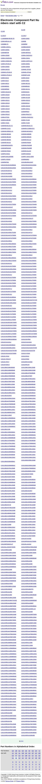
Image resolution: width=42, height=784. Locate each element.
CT (16, 755)
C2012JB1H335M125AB (28, 502)
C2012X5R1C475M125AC (8, 687)
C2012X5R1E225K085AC (28, 704)
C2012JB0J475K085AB (28, 373)
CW (26, 755)
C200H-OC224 (5, 97)
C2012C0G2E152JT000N (28, 305)
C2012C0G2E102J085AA (8, 297)
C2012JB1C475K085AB (28, 440)
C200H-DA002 (5, 66)
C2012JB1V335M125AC (8, 527)
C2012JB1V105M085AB (8, 516)
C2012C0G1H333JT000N (28, 227)
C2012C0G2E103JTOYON (29, 300)
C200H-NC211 (25, 89)
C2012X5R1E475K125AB (8, 724)
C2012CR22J (25, 356)
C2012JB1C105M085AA (8, 418)
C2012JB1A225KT (6, 395)
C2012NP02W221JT (7, 544)
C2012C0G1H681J (26, 246)
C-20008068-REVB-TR (7, 38)
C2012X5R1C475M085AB (29, 684)
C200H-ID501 (25, 80)
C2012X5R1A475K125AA (8, 628)
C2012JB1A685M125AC (8, 412)
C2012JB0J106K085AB (8, 367)
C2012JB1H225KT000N (28, 496)
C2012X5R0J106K (6, 550)
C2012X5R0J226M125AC (28, 569)
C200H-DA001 (25, 64)
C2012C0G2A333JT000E (28, 283)
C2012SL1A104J (26, 544)
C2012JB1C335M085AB (8, 437)
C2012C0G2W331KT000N (9, 331)
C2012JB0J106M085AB (8, 370)
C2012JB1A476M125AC (8, 407)
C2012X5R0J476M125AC (28, 580)
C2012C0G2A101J (6, 263)
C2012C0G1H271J (26, 213)
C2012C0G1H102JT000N (8, 182)
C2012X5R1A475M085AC (29, 631)
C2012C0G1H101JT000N (8, 179)
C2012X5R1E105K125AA (8, 693)
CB (16, 750)
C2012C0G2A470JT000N (28, 286)
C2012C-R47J (5, 362)
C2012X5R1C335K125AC (8, 673)
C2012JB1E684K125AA (28, 471)
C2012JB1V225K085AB (8, 519)
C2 (16, 758)
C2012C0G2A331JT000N (28, 280)
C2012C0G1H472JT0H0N (8, 238)
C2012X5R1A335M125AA (29, 620)
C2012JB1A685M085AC (28, 409)
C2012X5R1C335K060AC (8, 670)
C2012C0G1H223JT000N (28, 207)
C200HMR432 (25, 86)
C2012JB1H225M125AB (28, 499)
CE (26, 750)
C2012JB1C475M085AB (8, 446)
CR (39, 753)
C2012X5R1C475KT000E (8, 682)
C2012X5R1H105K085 (28, 735)
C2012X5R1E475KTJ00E (8, 727)
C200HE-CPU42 (26, 72)
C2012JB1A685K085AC (28, 407)
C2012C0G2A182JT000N (28, 272)
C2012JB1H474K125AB (28, 505)
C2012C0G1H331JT (27, 218)
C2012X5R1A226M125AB (8, 614)
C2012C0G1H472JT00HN (29, 235)
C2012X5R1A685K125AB (28, 639)
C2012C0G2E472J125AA (8, 317)
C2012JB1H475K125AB (28, 507)
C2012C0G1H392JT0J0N (8, 232)
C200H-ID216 (25, 78)
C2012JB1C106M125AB (8, 421)
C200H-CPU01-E (6, 64)
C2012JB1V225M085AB (8, 521)
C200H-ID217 (5, 80)
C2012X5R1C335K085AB (28, 670)
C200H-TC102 (25, 120)
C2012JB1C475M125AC (28, 446)
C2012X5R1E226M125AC (29, 713)
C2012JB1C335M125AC (28, 437)
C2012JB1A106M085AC (28, 390)
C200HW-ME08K (26, 134)
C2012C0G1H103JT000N (28, 184)
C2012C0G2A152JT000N (8, 272)
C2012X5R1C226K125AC (8, 665)
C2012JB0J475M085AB (8, 376)
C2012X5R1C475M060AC (8, 684)
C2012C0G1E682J (6, 173)
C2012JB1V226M (6, 524)
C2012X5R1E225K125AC (8, 707)
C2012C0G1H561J (6, 241)
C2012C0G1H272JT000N (8, 215)
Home (2, 15)
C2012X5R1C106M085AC (8, 654)
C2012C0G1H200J (26, 198)
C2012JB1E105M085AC (8, 452)
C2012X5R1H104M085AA (8, 735)
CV (23, 755)
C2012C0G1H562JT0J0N (8, 246)
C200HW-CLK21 (6, 128)
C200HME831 (5, 86)
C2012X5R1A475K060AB (8, 625)
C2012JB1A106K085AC (28, 387)
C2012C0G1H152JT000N (28, 193)
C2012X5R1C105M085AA (8, 648)
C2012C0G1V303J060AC (28, 260)
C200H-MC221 (25, 83)
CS (13, 755)
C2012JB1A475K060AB (8, 401)
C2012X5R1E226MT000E (8, 715)
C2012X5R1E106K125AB (8, 699)
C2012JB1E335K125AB (28, 460)
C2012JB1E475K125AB (8, 468)
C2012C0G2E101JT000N (28, 294)
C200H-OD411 (25, 109)
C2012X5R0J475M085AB (8, 580)
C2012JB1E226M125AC (28, 457)
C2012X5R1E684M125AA (8, 732)
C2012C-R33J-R (6, 359)
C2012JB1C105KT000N (28, 415)
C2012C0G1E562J (26, 170)
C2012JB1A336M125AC (28, 398)
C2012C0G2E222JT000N (8, 311)
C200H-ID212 (5, 78)
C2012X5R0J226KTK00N (28, 566)
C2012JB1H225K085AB (28, 493)
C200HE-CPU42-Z (6, 75)
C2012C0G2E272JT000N (8, 314)
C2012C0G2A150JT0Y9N (28, 269)
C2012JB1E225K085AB (8, 454)
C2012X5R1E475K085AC (28, 721)
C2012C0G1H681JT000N (8, 249)
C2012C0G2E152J (6, 305)
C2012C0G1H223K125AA (8, 210)
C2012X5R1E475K (6, 721)
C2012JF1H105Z (26, 538)
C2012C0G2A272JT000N (8, 280)
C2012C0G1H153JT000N (8, 196)
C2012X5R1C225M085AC (29, 662)
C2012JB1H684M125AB (8, 513)
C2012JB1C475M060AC (28, 443)
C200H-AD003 (25, 49)
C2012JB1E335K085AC (8, 461)
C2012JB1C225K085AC (28, 421)
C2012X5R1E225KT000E (28, 707)
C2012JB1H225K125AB (8, 496)
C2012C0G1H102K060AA (29, 182)
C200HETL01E (25, 75)
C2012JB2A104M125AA (28, 533)
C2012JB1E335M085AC (8, 465)
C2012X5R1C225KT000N (8, 662)
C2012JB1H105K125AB (8, 485)
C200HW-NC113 (26, 139)
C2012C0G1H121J (6, 190)
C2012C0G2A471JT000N (28, 288)
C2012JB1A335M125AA (8, 398)
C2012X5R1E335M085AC (8, 718)
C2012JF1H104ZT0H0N (8, 538)
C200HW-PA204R (26, 145)
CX (29, 755)
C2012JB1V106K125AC (28, 516)
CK (16, 753)
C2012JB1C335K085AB (28, 432)
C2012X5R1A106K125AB (8, 597)
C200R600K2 (25, 159)
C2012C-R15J (5, 356)
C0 (39, 755)
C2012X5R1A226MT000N (29, 614)
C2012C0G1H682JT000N (8, 252)
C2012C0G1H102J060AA (28, 179)
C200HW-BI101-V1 (27, 125)
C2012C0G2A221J (6, 274)
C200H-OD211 (5, 100)
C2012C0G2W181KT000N (9, 325)
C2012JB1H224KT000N (8, 493)
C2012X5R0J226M (6, 569)
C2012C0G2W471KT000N (29, 333)
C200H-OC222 (25, 94)
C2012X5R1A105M (27, 592)
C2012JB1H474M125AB (8, 507)
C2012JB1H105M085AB (28, 485)
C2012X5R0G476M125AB (29, 547)
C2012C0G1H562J (26, 241)
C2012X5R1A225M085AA (8, 609)
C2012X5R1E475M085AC (29, 727)
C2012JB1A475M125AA (28, 404)
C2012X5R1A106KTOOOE (9, 600)
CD (23, 750)
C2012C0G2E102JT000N (28, 297)
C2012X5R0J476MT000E (28, 583)
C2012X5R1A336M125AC (8, 623)
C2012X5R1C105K (27, 642)
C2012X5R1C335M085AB (8, 676)
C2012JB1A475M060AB (8, 404)
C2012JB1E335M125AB (28, 465)
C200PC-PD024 (5, 159)
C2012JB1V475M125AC (8, 530)
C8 (36, 758)
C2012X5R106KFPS (27, 589)
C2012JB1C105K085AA (28, 412)
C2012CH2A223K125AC (28, 345)
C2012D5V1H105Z (26, 362)
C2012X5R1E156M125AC (8, 704)
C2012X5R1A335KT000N (8, 620)
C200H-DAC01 (5, 69)
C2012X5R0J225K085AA (8, 564)
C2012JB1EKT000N (27, 474)
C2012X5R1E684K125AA (28, 729)
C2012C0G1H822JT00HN (8, 260)
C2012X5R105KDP (6, 589)
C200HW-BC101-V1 (7, 125)
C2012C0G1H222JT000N (8, 204)
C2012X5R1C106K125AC (8, 651)
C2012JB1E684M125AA (8, 474)
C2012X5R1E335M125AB (29, 718)
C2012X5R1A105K (6, 592)
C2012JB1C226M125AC (28, 429)
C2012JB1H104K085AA (28, 479)
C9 (39, 758)
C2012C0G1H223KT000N (29, 210)
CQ (36, 753)
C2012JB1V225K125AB (28, 519)
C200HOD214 (25, 103)
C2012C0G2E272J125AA (28, 311)
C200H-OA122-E (6, 92)
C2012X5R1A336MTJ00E (28, 623)
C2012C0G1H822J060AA (8, 258)
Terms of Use (9, 781)
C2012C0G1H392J (26, 229)
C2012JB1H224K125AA (8, 490)
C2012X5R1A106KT (27, 597)
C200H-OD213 (5, 103)
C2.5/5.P (3, 35)
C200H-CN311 (25, 58)
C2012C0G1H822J (26, 255)
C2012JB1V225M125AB (28, 521)
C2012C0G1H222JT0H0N (29, 204)
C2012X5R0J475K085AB (28, 578)
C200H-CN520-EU (6, 61)
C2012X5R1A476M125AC (29, 634)
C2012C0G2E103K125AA (8, 303)
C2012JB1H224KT (26, 490)
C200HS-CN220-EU (27, 117)
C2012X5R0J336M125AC (8, 575)
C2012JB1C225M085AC (8, 426)
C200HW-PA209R (26, 148)
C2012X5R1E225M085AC (29, 710)
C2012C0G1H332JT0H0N (8, 224)
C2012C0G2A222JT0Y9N (28, 277)
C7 (33, 758)
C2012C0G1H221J (6, 201)
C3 (19, 758)
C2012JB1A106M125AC (8, 392)
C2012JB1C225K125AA (8, 423)
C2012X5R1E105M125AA (8, 696)
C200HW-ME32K (26, 137)
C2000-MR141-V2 (6, 41)
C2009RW (24, 44)
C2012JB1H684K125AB (28, 510)
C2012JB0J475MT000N (8, 378)
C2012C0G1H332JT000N (28, 221)
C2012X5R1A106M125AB (8, 603)
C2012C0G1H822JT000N (28, 258)
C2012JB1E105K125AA (28, 449)
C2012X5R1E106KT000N (8, 701)
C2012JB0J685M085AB (28, 384)
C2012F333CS (5, 364)
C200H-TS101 (5, 123)
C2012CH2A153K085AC (8, 345)
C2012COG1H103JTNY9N (9, 350)
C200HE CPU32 (26, 69)
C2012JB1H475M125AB (8, 510)
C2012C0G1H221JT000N (28, 201)
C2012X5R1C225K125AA (28, 659)
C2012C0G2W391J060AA (29, 331)
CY (33, 755)
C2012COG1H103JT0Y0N (29, 347)
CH (36, 750)
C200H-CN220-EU (26, 55)
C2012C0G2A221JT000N (28, 274)
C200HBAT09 (5, 52)
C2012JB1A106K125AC (8, 390)
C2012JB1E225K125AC (28, 454)
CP (33, 753)
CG (33, 750)
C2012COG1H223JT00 (28, 350)
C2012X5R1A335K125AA (28, 617)
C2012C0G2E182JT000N (8, 308)
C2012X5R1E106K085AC (28, 696)
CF (29, 750)
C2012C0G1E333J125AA (8, 168)
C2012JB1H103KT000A (8, 479)
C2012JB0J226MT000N (8, 373)
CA (13, 750)
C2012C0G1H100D (6, 176)
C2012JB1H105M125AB (8, 488)
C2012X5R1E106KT (27, 699)
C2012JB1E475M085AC (28, 468)
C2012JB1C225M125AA (28, 426)
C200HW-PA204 (26, 142)
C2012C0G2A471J (6, 288)
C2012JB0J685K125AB (8, 384)
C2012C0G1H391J (6, 229)
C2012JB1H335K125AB (8, 502)
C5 (26, 758)
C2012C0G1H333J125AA (8, 227)
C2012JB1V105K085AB (28, 513)
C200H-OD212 (25, 100)
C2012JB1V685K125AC (28, 530)
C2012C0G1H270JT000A (8, 213)
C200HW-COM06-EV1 (28, 128)
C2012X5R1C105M (27, 645)
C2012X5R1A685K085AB (8, 639)
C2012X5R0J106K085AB (28, 550)
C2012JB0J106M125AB (28, 370)
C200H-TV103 (25, 123)
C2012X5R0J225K (26, 561)
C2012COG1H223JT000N (8, 353)
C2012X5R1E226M (6, 713)
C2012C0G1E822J (26, 173)
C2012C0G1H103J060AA (8, 184)
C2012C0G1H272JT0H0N (29, 215)
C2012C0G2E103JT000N (8, 300)
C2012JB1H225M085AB (8, 499)
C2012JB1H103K (26, 476)
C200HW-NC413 (6, 142)
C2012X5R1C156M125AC (29, 656)
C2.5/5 (3, 31)
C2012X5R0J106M (26, 555)
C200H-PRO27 (5, 114)
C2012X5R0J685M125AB (28, 586)
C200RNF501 (5, 162)
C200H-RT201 (5, 117)
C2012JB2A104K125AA (8, 533)
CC (19, 750)
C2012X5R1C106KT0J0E (28, 651)
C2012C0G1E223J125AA (28, 165)
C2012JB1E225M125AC (8, 457)
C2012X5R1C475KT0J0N (28, 682)
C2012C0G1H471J (26, 232)
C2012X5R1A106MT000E (8, 606)
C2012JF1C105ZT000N (28, 535)
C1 (13, 758)
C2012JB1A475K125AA (28, 401)
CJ (13, 753)
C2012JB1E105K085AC (8, 449)
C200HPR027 (25, 111)
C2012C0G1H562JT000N (28, 243)
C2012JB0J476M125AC (28, 378)
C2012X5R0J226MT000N (8, 572)
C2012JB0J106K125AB (28, 367)
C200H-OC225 (25, 97)
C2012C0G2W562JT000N (8, 336)
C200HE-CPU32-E (6, 72)
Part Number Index (11, 15)
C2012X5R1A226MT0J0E (8, 617)
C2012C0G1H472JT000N (8, 235)
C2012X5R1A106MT (27, 603)
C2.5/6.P (23, 35)
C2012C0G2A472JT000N (8, 291)
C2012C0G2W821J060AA (29, 336)
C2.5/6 (23, 30)
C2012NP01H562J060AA (8, 541)
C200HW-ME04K (6, 134)
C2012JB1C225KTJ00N (28, 423)
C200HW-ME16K (6, 137)
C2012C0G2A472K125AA (29, 291)
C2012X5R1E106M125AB (29, 701)
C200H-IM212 (5, 83)
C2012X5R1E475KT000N (28, 724)
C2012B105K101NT (27, 162)
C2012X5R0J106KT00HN (8, 555)
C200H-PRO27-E (26, 114)
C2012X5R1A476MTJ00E (8, 637)
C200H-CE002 (5, 55)
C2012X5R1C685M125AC (8, 690)
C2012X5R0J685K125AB (8, 586)
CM (23, 753)
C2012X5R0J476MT (7, 583)
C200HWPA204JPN (7, 145)
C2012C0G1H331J (6, 218)
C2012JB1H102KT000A (8, 476)
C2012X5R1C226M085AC (8, 668)
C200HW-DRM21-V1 (7, 131)
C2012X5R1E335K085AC (28, 715)
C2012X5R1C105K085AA (8, 645)
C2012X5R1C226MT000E (29, 668)
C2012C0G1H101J (26, 176)
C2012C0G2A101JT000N (28, 263)
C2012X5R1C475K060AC (8, 679)
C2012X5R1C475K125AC (29, 679)
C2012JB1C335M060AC (28, 435)
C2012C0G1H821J (6, 255)
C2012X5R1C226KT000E (28, 665)
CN (26, 753)
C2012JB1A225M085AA (28, 395)
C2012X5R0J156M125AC (8, 561)
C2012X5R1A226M (27, 611)
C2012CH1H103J (26, 342)
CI (39, 750)
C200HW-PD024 (6, 151)
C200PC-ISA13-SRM (27, 156)
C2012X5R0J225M (26, 564)
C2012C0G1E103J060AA (8, 165)
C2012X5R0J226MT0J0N (28, 572)
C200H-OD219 (5, 109)
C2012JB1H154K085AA (28, 488)
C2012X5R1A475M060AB (8, 631)
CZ (36, 755)
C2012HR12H (25, 364)
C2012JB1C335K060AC (8, 432)
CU (19, 755)
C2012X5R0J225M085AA (8, 566)
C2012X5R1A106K (6, 594)
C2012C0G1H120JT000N (28, 187)
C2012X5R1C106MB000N (8, 656)
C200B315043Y (26, 47)
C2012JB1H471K (6, 505)
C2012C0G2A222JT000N (8, 277)
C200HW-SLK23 (26, 151)
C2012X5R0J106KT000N (28, 552)
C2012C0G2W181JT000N (29, 322)
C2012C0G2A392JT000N (8, 286)
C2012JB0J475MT (26, 376)
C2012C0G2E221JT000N (28, 308)
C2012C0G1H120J (6, 187)
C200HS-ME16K (6, 120)
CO (29, 753)
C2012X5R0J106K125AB (8, 552)
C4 (23, 758)
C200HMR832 (5, 89)
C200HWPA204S (6, 148)
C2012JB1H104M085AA (8, 482)
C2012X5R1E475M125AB (8, 729)
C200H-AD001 (5, 49)
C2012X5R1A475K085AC (28, 625)
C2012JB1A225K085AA (28, 392)
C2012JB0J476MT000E (8, 381)
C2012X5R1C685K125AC (29, 687)
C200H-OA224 (5, 94)
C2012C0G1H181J (26, 196)
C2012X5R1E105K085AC (28, 690)
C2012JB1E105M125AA (28, 452)
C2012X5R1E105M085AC (29, 693)
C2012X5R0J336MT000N (8, 578)
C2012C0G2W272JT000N (29, 328)
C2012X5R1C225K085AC (8, 659)
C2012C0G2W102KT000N (9, 322)
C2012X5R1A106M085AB (29, 600)
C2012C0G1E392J (26, 168)
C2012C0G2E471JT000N (28, 314)
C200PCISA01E (26, 153)
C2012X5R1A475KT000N (28, 628)
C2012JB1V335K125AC (28, 524)
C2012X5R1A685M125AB (8, 642)
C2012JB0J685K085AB (28, 381)
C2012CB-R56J (26, 339)
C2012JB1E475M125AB (8, 471)
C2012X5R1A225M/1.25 (28, 609)
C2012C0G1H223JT (7, 207)
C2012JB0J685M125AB (8, 387)
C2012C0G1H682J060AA (28, 249)
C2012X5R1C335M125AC (29, 676)
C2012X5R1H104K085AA (28, 732)
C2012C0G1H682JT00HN (29, 252)
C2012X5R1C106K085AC (29, 648)
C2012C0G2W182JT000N (29, 325)
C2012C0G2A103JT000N (28, 266)
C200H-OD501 (5, 111)
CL (19, 753)
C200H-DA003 (25, 66)
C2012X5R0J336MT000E (28, 575)
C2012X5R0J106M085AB (8, 558)
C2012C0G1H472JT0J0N (28, 238)
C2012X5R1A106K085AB (28, 594)
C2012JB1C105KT (6, 415)
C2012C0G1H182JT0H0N (8, 198)
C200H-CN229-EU (6, 58)
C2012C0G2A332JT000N (8, 283)
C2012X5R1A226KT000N (8, 611)
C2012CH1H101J (6, 342)
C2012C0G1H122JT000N (28, 190)
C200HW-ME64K (6, 139)
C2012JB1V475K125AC (28, 527)
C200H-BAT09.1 (26, 52)
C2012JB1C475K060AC (8, 440)
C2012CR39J (25, 359)
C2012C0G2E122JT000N (28, 303)
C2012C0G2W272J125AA (8, 328)
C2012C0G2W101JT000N (29, 319)
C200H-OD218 (25, 106)
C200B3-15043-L (6, 47)
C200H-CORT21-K (26, 61)
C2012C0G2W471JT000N (8, 333)
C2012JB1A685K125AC (8, 409)
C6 (29, 758)
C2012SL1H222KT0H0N (8, 547)
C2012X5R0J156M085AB (28, 558)
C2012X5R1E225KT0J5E (8, 710)
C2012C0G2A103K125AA (8, 269)
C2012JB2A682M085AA (8, 535)
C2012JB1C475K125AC (8, 443)
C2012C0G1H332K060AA (29, 224)
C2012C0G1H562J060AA (8, 243)
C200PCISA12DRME (7, 156)
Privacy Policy (20, 781)
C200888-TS (4, 44)
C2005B (23, 41)
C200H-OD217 (5, 106)
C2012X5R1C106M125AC (29, 654)
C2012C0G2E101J (6, 294)
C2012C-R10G (25, 353)
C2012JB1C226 (5, 429)
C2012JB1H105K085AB (28, 482)
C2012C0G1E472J (6, 170)
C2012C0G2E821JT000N (8, 319)
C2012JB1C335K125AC (8, 435)
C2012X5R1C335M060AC (29, 673)
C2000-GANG (25, 38)
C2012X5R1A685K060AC (28, 637)
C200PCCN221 (5, 153)
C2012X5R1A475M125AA (8, 634)
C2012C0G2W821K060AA (9, 339)
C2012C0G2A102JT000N (8, 266)
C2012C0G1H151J (6, 193)
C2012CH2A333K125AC (8, 347)
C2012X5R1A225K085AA (28, 606)
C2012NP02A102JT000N (28, 541)
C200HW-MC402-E (27, 131)
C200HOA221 (25, 92)
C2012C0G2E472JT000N (28, 317)
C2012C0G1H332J (6, 221)
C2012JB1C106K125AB (28, 418)
